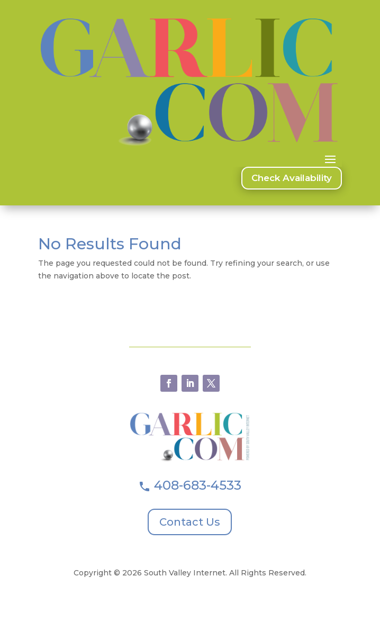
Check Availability (291, 178)
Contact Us (189, 522)
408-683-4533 (197, 485)
